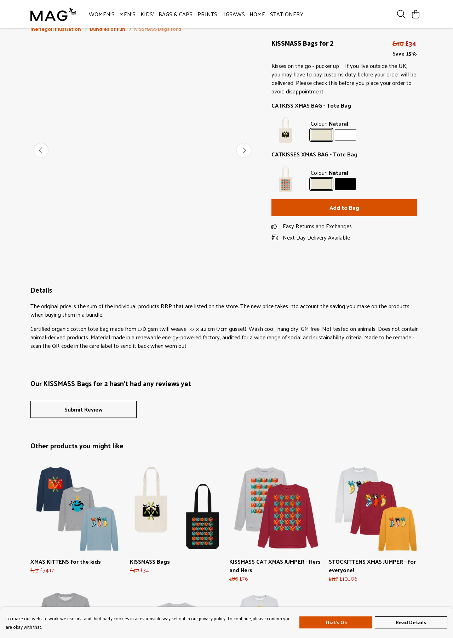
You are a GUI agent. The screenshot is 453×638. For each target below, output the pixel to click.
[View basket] (415, 14)
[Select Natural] (321, 143)
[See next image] (244, 159)
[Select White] (345, 143)
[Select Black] (345, 192)
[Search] (401, 14)
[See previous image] (41, 159)
